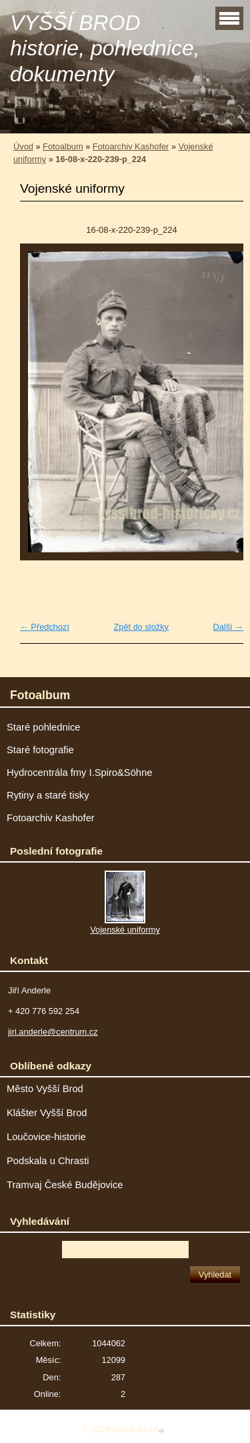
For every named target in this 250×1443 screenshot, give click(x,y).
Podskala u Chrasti (48, 1160)
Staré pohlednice (43, 727)
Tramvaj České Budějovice (65, 1184)
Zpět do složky (141, 627)
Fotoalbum (63, 146)
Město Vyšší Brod (45, 1088)
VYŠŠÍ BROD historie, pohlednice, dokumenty (105, 48)
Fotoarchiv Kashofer (131, 146)
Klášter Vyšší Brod (47, 1112)
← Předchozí (44, 627)
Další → (228, 627)
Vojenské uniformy (125, 930)
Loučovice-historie (46, 1136)
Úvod (23, 146)
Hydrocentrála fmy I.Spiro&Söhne (79, 772)
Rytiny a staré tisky (48, 795)
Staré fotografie (40, 750)
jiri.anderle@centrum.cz (53, 1032)
